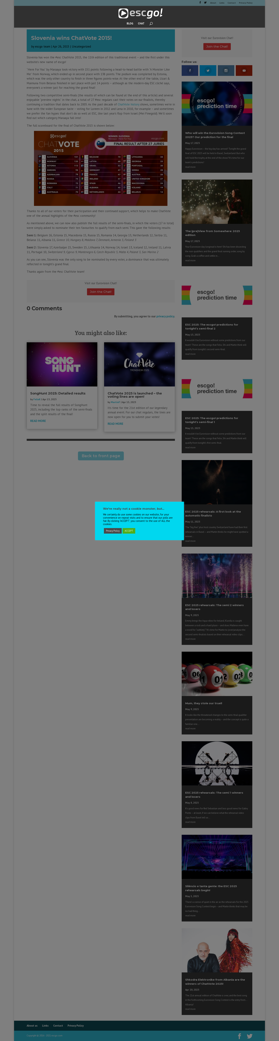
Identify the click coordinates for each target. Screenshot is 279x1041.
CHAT (141, 23)
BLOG (130, 23)
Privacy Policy (113, 530)
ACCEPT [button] (129, 530)
